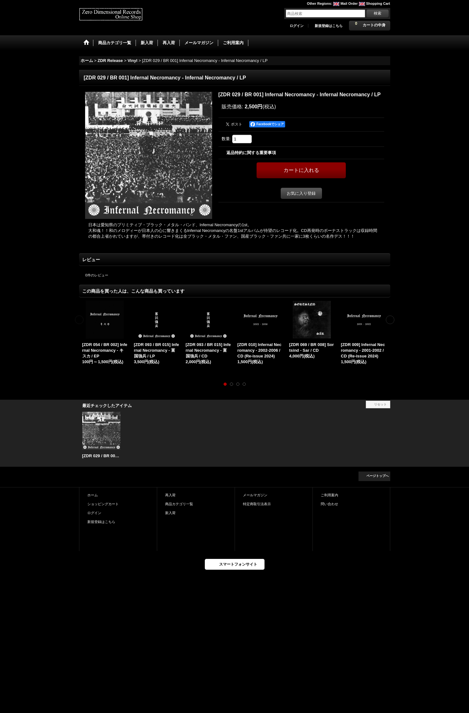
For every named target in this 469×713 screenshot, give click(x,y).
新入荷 (170, 513)
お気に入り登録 (301, 193)
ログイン (297, 26)
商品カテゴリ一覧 (179, 504)
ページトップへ (377, 476)
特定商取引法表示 (257, 504)
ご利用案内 (329, 495)
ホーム (92, 495)
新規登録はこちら (329, 26)
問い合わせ (329, 504)
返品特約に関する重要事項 (251, 152)
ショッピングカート (103, 504)
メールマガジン (255, 495)
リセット (380, 404)
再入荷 (170, 495)
